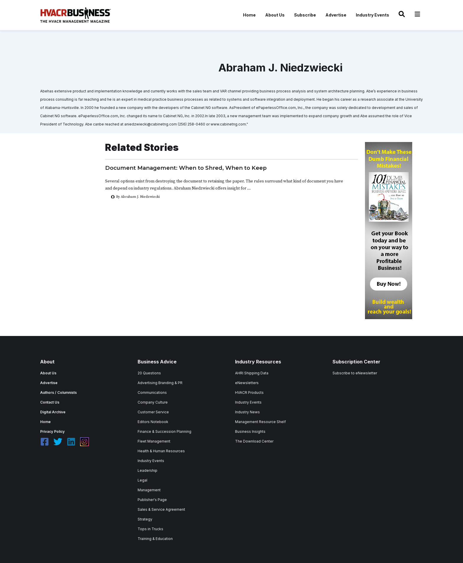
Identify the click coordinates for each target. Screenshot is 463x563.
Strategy (145, 519)
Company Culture (153, 402)
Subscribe (305, 14)
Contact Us (49, 402)
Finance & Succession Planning (164, 431)
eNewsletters (247, 383)
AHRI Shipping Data (251, 373)
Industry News (247, 412)
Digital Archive (53, 412)
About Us (275, 14)
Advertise (335, 14)
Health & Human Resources (161, 451)
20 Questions (149, 373)
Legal (142, 480)
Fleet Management (154, 441)
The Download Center (254, 441)
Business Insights (250, 431)
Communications (152, 392)
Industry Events (372, 14)
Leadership (147, 470)
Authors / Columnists (58, 392)
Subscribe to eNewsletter (354, 373)
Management (149, 490)
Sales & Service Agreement (161, 509)
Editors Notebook (153, 422)
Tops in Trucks (150, 529)
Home (249, 14)
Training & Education (155, 538)
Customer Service (153, 412)
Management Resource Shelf (260, 422)
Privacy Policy (52, 431)
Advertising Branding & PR (160, 383)
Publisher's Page (152, 499)
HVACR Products (249, 392)
